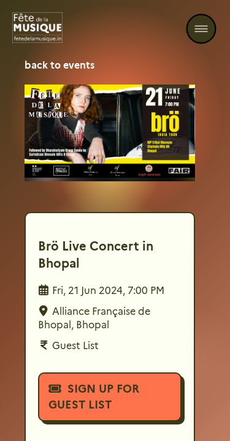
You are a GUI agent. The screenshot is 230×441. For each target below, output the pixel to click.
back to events (59, 65)
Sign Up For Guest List (93, 397)
